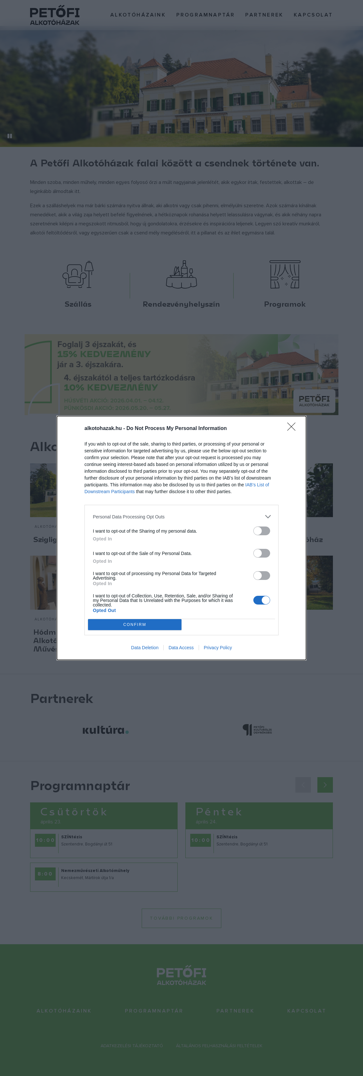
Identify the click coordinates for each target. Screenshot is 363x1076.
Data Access (181, 647)
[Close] (293, 429)
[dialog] (181, 538)
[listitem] (181, 516)
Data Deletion (145, 647)
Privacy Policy (218, 647)
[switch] (261, 531)
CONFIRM (135, 624)
